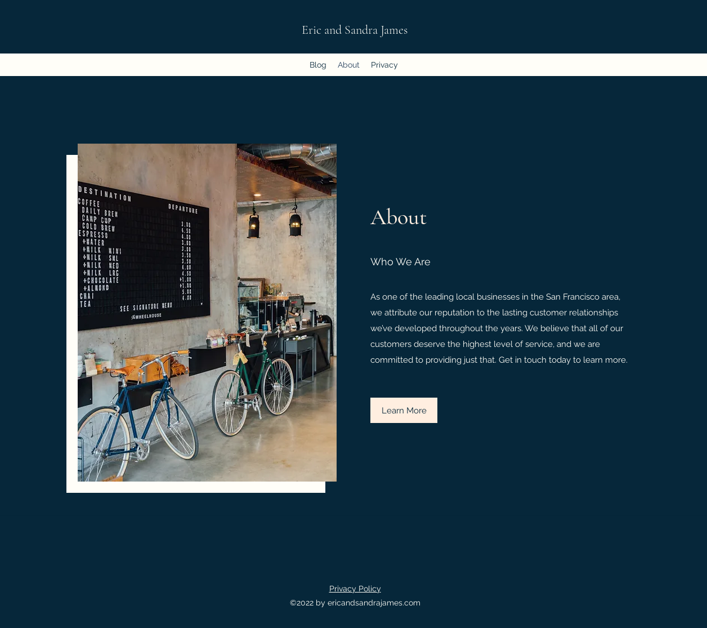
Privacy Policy (355, 588)
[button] (403, 410)
